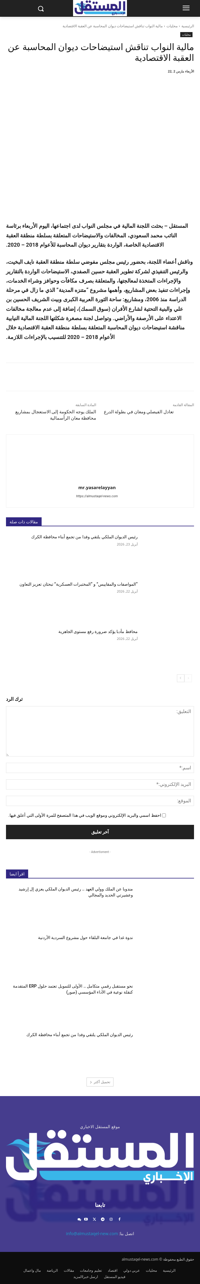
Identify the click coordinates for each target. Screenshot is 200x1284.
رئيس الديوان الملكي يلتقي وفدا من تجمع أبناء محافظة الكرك (84, 536)
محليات (172, 25)
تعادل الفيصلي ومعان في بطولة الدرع (139, 412)
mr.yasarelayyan (97, 487)
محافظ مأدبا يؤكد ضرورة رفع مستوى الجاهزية (98, 631)
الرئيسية (187, 25)
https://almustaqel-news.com (97, 496)
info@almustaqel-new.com (92, 1233)
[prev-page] (188, 678)
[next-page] (180, 678)
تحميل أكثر (100, 1081)
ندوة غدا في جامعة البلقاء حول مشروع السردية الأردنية (85, 937)
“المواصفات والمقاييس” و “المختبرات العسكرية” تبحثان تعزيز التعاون (78, 584)
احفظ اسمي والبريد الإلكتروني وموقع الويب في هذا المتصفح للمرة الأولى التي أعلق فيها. (84, 815)
